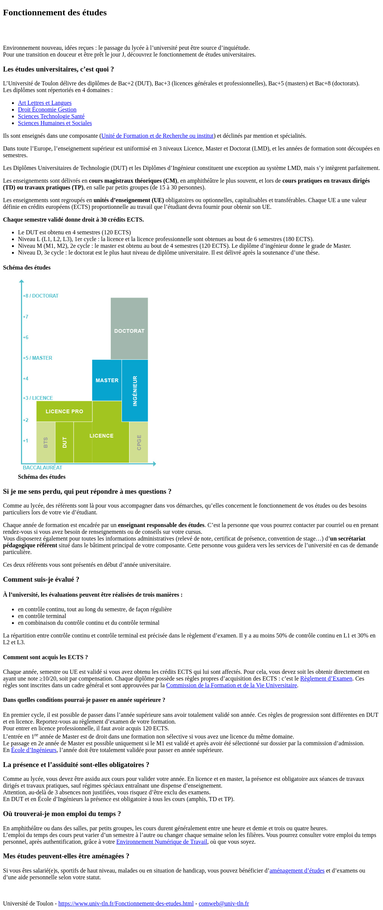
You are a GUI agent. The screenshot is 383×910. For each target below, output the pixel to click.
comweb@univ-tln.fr (224, 903)
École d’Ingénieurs (33, 750)
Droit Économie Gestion (47, 109)
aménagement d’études (297, 870)
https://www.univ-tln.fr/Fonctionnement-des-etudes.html (126, 903)
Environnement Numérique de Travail (161, 842)
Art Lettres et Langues (45, 103)
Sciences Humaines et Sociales (55, 123)
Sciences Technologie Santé (51, 116)
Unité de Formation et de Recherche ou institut (157, 136)
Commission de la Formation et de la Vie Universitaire (231, 685)
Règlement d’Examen (326, 678)
